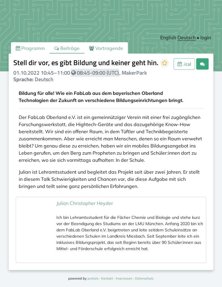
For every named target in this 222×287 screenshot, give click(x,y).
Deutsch (186, 37)
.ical (184, 64)
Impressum (124, 278)
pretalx (93, 278)
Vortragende (106, 48)
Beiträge (67, 48)
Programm (30, 48)
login (205, 37)
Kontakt (107, 278)
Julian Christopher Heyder (84, 203)
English (168, 37)
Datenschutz (144, 278)
